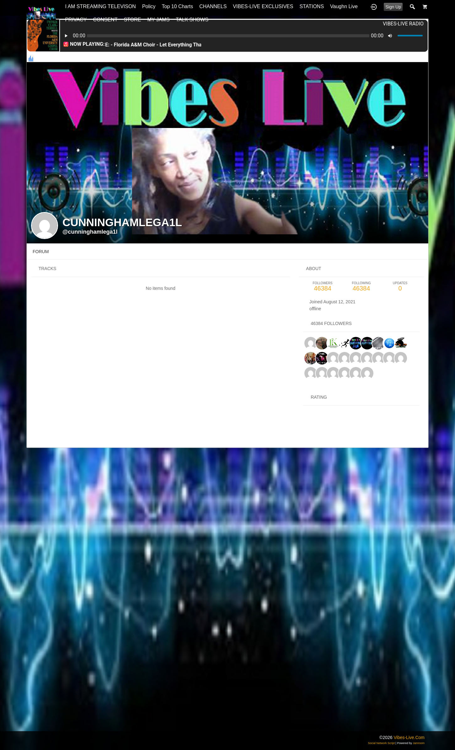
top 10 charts (177, 6)
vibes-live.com (409, 737)
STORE (132, 19)
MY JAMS (158, 19)
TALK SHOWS (192, 19)
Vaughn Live (344, 6)
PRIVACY (76, 19)
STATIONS (311, 6)
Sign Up (393, 6)
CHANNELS (213, 6)
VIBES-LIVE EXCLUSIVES (263, 6)
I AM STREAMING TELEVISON (100, 6)
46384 (322, 286)
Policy (149, 6)
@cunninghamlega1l (90, 232)
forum (41, 251)
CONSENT (105, 19)
